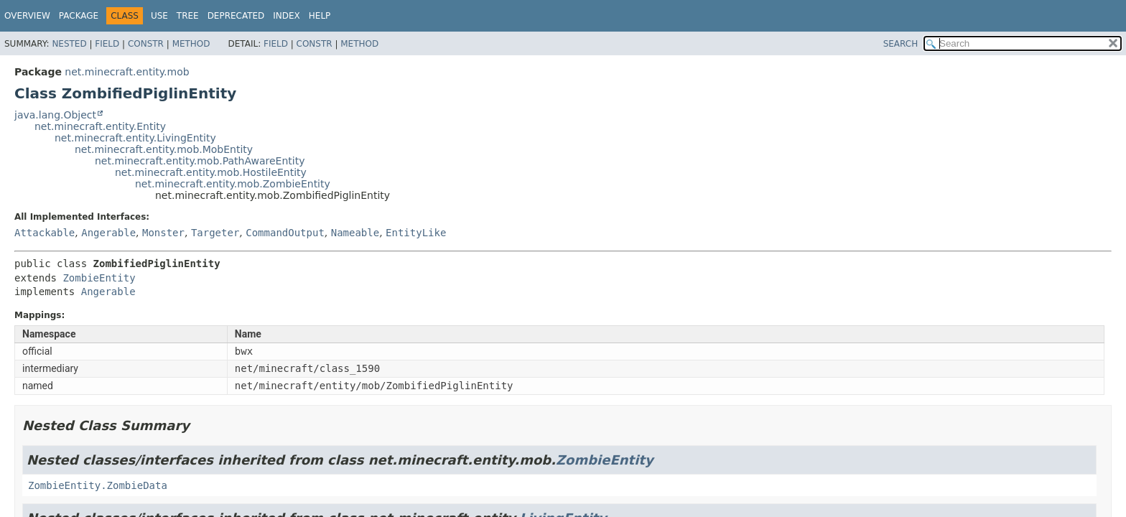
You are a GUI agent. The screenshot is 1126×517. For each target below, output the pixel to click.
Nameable (355, 232)
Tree (188, 16)
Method (191, 44)
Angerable (108, 232)
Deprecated (236, 16)
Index (286, 16)
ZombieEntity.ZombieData (97, 485)
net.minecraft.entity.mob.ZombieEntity (232, 184)
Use (159, 16)
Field (107, 44)
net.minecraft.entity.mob (127, 72)
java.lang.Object (55, 115)
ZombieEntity (98, 278)
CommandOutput (285, 232)
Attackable (44, 232)
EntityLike (416, 232)
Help (320, 16)
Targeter (215, 232)
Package (78, 16)
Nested (69, 44)
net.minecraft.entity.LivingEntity (135, 138)
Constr (146, 44)
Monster (163, 232)
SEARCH (900, 44)
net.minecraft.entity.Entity (100, 126)
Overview (27, 16)
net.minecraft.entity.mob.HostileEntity (211, 172)
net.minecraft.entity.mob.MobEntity (164, 149)
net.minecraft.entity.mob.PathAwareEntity (199, 161)
